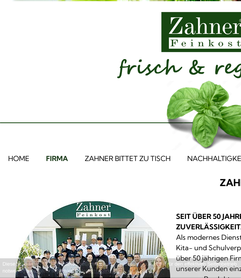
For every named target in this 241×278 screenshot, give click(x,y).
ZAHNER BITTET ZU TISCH (128, 158)
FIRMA (57, 158)
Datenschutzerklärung (99, 271)
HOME (18, 158)
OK (135, 271)
